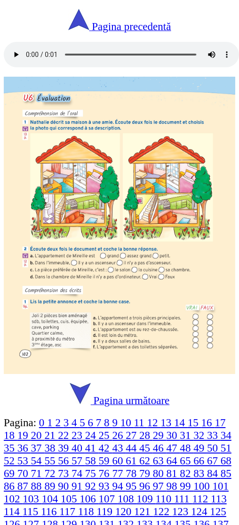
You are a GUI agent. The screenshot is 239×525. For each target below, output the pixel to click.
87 (24, 486)
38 (51, 448)
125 (218, 511)
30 (173, 435)
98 (173, 486)
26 (119, 435)
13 (167, 422)
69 (10, 473)
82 (186, 473)
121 (143, 511)
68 (226, 460)
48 (186, 448)
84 (214, 473)
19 (24, 435)
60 (119, 460)
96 (146, 486)
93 (105, 486)
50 (214, 448)
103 (32, 499)
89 (51, 486)
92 (92, 486)
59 (105, 460)
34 (226, 435)
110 (165, 499)
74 (78, 473)
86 (10, 486)
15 (194, 422)
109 (145, 499)
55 (51, 460)
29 (160, 435)
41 (92, 448)
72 (51, 473)
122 (162, 511)
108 (127, 499)
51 (226, 448)
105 (70, 499)
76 (105, 473)
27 (132, 435)
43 (119, 448)
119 (105, 511)
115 (31, 511)
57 (78, 460)
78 (132, 473)
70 (24, 473)
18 (10, 435)
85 (226, 473)
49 (200, 448)
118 (87, 511)
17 (220, 422)
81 (173, 473)
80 (160, 473)
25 (105, 435)
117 (68, 511)
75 (92, 473)
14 (181, 422)
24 (92, 435)
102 (13, 499)
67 (214, 460)
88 (38, 486)
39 (65, 448)
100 (202, 486)
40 (78, 448)
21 (51, 435)
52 (10, 460)
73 (65, 473)
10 (127, 422)
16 (208, 422)
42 (105, 448)
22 (65, 435)
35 (10, 448)
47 (173, 448)
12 (153, 422)
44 (132, 448)
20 (38, 435)
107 (108, 499)
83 (200, 473)
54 (38, 460)
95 (132, 486)
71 (38, 473)
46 (160, 448)
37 (38, 448)
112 (201, 499)
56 (65, 460)
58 (92, 460)
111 (183, 499)
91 (78, 486)
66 (200, 460)
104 (51, 499)
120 (124, 511)
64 (173, 460)
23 (78, 435)
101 (220, 486)
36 (24, 448)
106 (89, 499)
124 (200, 511)
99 (186, 486)
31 (186, 435)
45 (146, 448)
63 (160, 460)
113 (219, 499)
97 (160, 486)
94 (119, 486)
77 (119, 473)
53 (24, 460)
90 (65, 486)
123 (181, 511)
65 (186, 460)
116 (50, 511)
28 (146, 435)
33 (214, 435)
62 (146, 460)
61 (132, 460)
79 (146, 473)
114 (13, 511)
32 (200, 435)
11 (140, 422)
